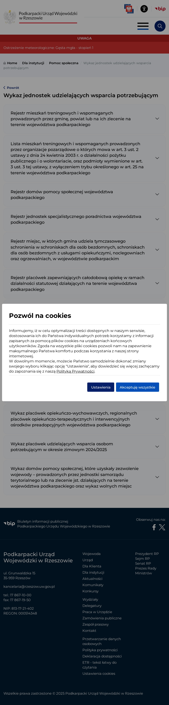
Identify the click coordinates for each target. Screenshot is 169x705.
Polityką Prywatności (75, 371)
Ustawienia (101, 387)
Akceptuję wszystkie (137, 387)
